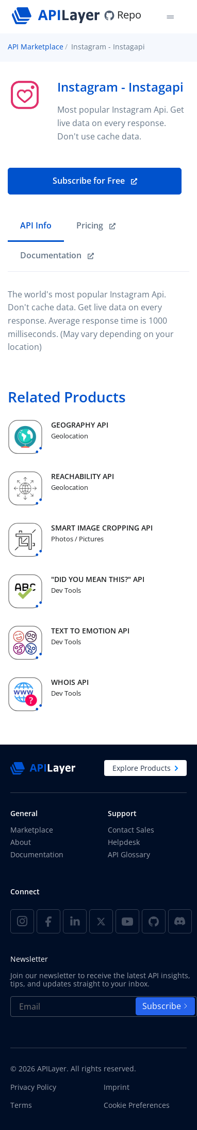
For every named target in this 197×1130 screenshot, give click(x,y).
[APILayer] (57, 15)
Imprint (116, 1087)
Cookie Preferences (137, 1105)
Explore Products (145, 768)
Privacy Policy (33, 1087)
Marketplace (31, 830)
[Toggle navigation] (170, 17)
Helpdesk (124, 842)
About (20, 842)
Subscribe (165, 1006)
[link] (96, 226)
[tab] (36, 226)
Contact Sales (131, 830)
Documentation (36, 854)
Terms (21, 1105)
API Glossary (129, 854)
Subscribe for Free (95, 180)
